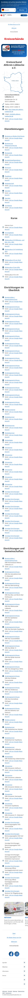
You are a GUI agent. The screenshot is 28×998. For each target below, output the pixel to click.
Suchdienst (8, 205)
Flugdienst (8, 176)
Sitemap (15, 991)
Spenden (7, 191)
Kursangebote (9, 233)
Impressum (8, 993)
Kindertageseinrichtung (12, 307)
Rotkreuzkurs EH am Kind (13, 260)
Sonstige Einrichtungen (12, 492)
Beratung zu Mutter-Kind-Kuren (14, 136)
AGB (3, 993)
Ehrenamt (8, 167)
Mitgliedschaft (9, 183)
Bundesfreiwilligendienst (12, 160)
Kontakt (10, 991)
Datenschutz (21, 991)
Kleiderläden (9, 440)
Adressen (7, 917)
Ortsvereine (8, 448)
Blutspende (8, 153)
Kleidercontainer (10, 410)
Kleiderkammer (9, 417)
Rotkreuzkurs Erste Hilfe (12, 267)
